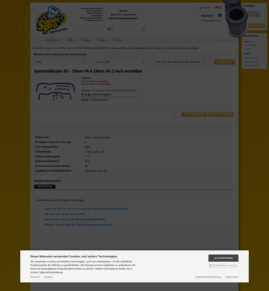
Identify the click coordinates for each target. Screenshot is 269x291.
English (48, 277)
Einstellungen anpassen (223, 265)
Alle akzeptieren (223, 258)
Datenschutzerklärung (208, 277)
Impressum (232, 277)
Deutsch (35, 277)
